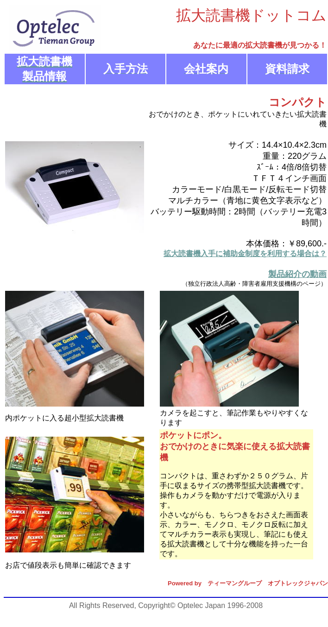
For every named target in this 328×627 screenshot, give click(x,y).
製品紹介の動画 (297, 274)
